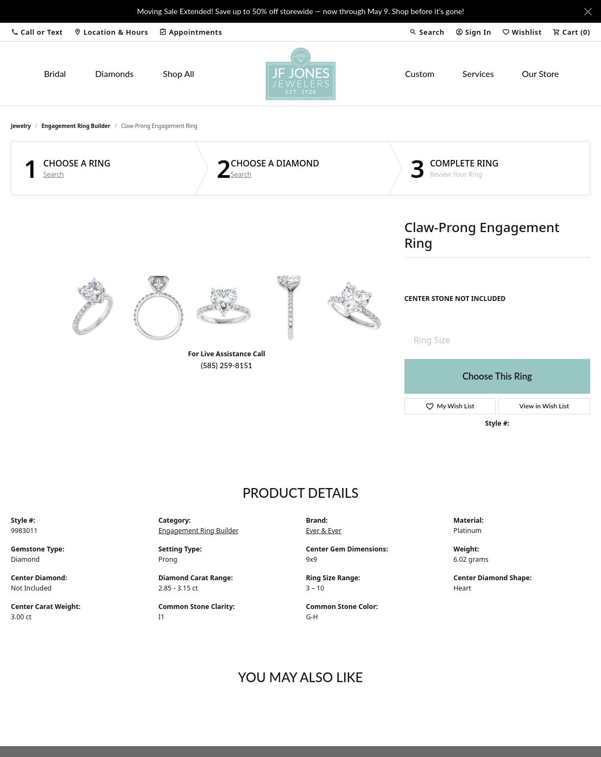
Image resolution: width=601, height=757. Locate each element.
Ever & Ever (324, 530)
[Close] (587, 11)
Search (53, 174)
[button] (37, 32)
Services (478, 73)
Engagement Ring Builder (76, 126)
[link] (111, 32)
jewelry (21, 126)
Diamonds (114, 73)
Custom (419, 73)
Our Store (540, 73)
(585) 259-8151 (226, 365)
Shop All (178, 73)
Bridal (55, 73)
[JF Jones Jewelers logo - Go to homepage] (300, 74)
